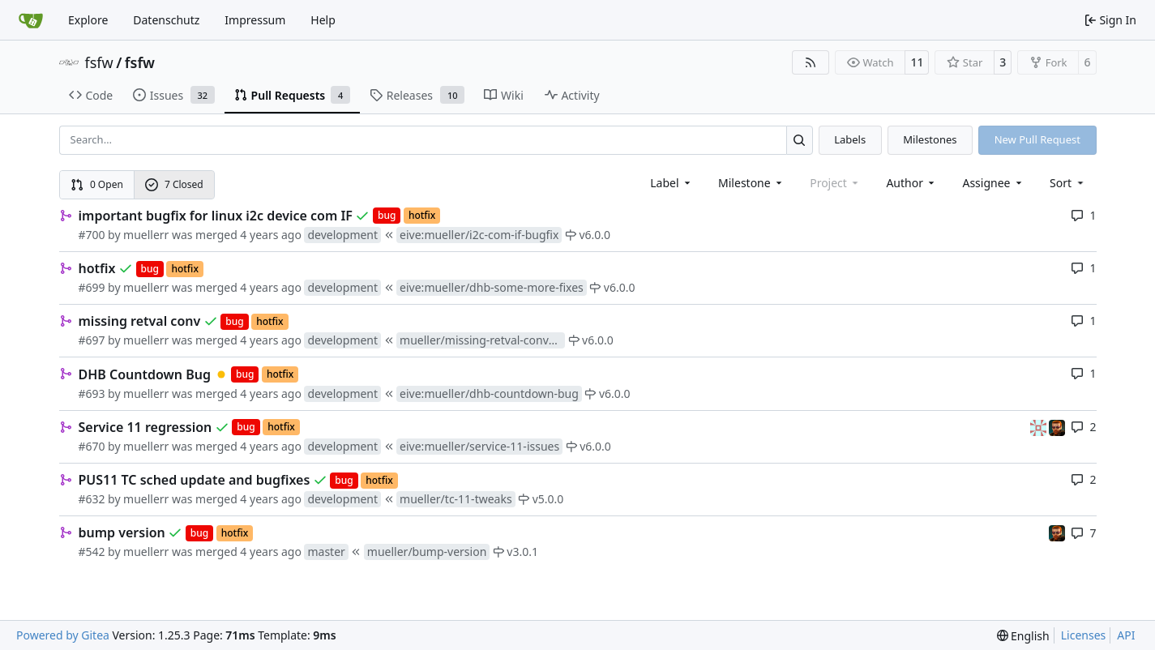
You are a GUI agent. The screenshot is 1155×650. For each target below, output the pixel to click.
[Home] (30, 20)
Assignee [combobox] (993, 182)
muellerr (146, 234)
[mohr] (1057, 426)
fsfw (99, 62)
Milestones (929, 139)
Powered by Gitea (62, 635)
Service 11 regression (145, 427)
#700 (92, 234)
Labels (850, 139)
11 (916, 62)
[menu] (1068, 182)
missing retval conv (140, 321)
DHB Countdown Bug (145, 374)
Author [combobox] (911, 182)
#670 (92, 446)
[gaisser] (1040, 426)
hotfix (97, 268)
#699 (92, 287)
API (1126, 635)
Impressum (255, 20)
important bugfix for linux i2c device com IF (216, 215)
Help (323, 20)
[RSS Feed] (810, 62)
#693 (92, 393)
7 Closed (174, 184)
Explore (88, 20)
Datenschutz (166, 20)
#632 (92, 499)
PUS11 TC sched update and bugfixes (194, 480)
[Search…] (799, 140)
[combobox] (672, 182)
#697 (92, 340)
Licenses (1083, 635)
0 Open (97, 184)
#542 (92, 551)
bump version (122, 532)
